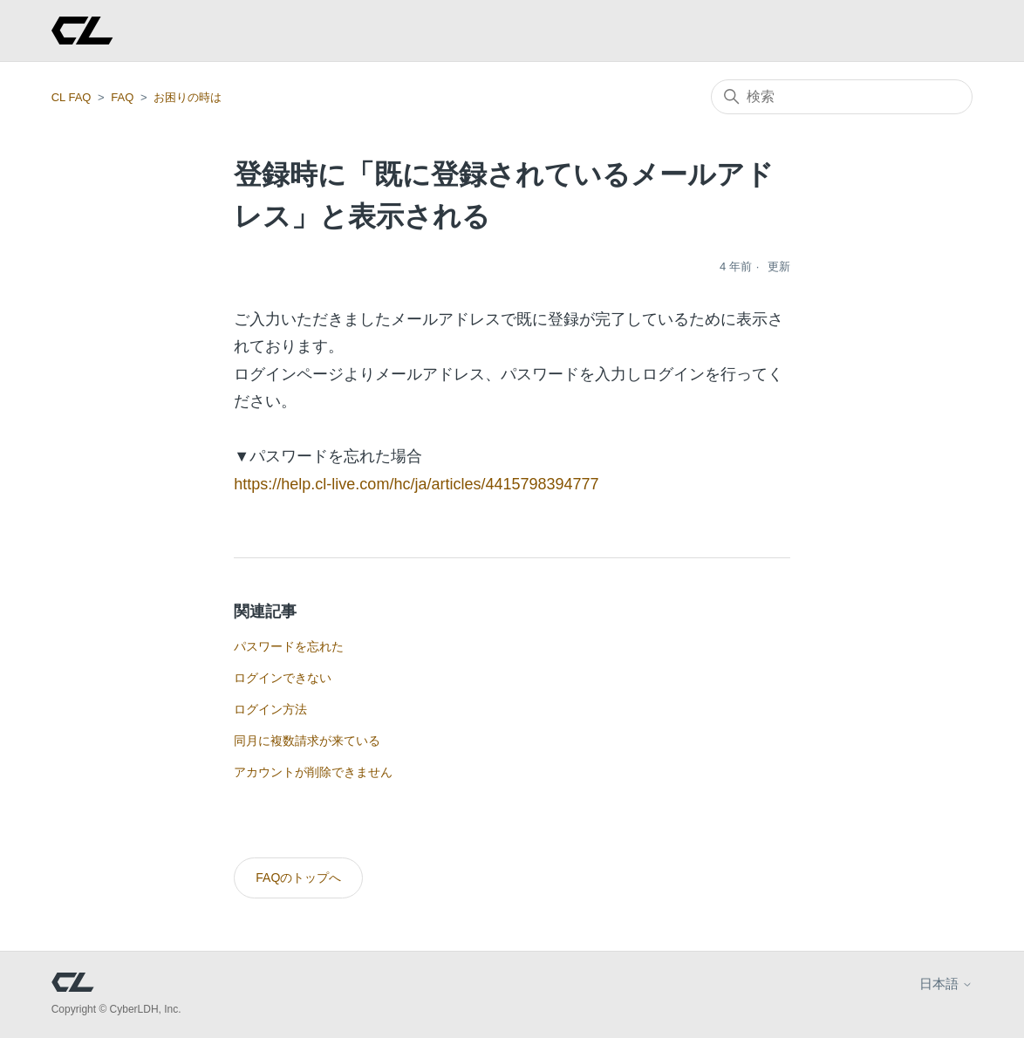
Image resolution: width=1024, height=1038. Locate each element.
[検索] (842, 96)
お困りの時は (188, 97)
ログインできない (282, 678)
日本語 (946, 983)
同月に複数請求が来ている (307, 741)
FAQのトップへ (298, 877)
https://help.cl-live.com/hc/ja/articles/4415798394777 (416, 484)
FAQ (122, 97)
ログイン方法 (270, 709)
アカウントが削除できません (313, 772)
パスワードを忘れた (289, 646)
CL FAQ (71, 97)
